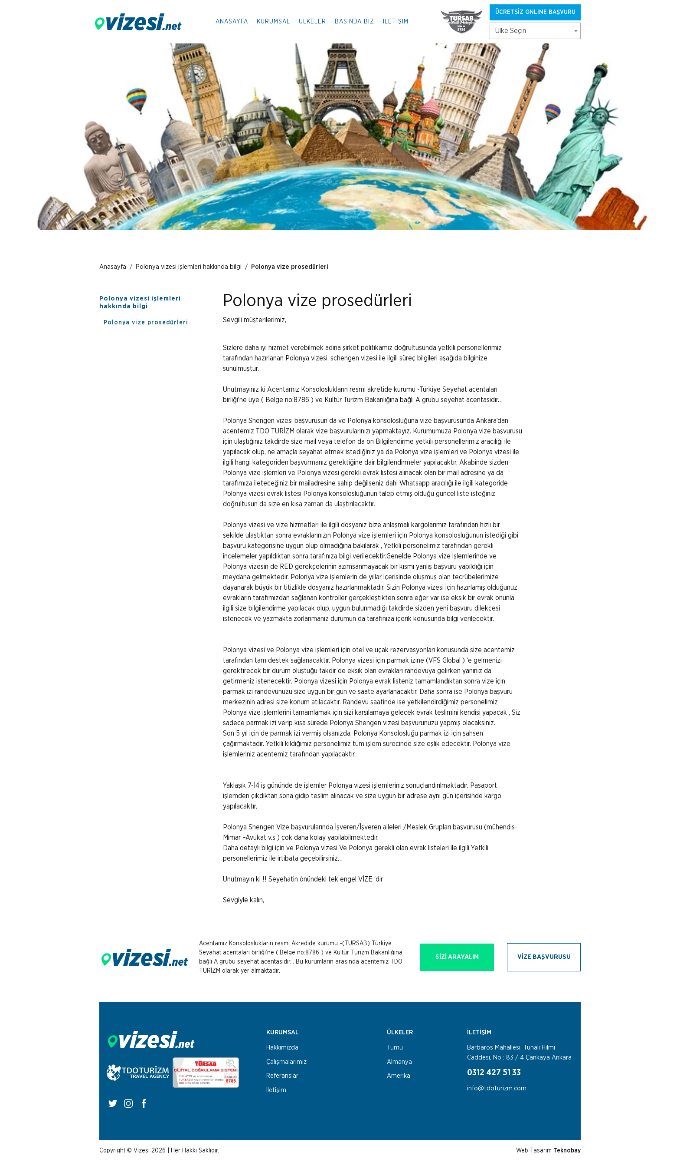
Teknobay (567, 1151)
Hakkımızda (282, 1047)
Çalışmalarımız (286, 1062)
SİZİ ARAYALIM (457, 957)
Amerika (398, 1076)
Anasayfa (112, 267)
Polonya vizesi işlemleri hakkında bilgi (189, 267)
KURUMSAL (273, 22)
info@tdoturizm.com (496, 1088)
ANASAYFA (232, 22)
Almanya (399, 1062)
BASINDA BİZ (354, 22)
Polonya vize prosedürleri (289, 267)
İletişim (276, 1090)
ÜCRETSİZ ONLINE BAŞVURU (535, 12)
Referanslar (282, 1076)
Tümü (395, 1047)
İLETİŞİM (396, 22)
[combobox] (535, 31)
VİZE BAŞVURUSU (544, 957)
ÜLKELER (312, 22)
